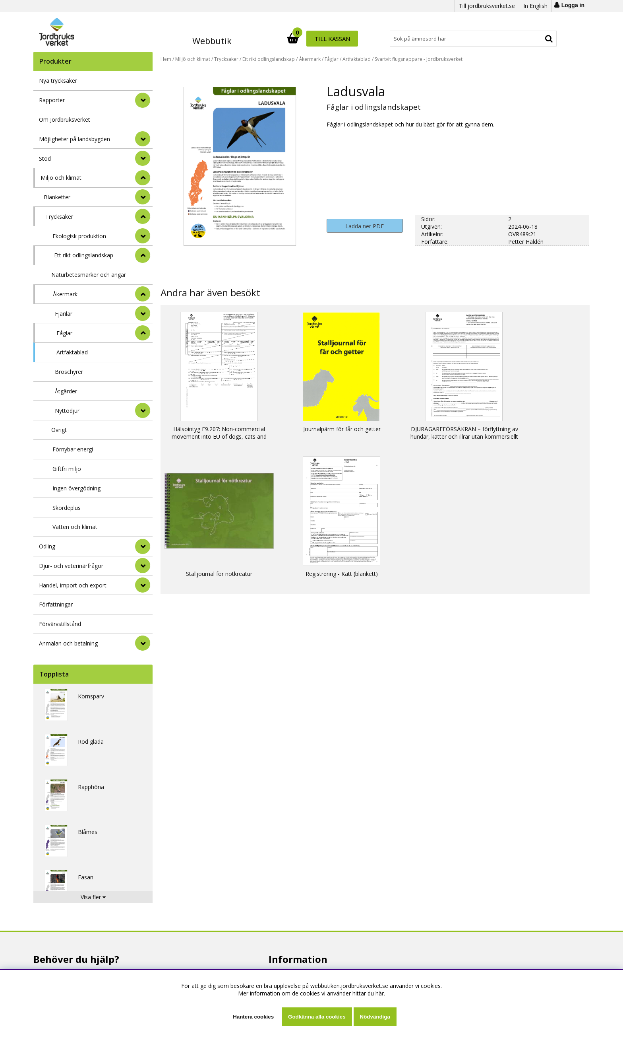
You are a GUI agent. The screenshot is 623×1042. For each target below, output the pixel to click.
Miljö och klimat (61, 177)
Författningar (56, 604)
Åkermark (65, 294)
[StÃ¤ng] (143, 178)
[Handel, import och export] (143, 585)
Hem (166, 59)
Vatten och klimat (74, 527)
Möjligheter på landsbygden (74, 139)
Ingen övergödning (76, 488)
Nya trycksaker (58, 80)
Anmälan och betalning (68, 643)
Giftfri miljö (66, 468)
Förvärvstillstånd (60, 624)
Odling (47, 546)
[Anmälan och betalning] (143, 643)
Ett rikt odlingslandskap (83, 255)
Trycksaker (59, 216)
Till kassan (531, 39)
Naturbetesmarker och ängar (88, 274)
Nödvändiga (375, 1017)
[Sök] (346, 39)
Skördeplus (66, 507)
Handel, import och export (72, 585)
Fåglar (64, 333)
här (379, 993)
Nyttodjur (67, 410)
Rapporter (52, 100)
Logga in (572, 5)
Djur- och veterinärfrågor (71, 566)
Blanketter (57, 197)
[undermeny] (143, 197)
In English (535, 6)
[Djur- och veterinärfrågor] (143, 565)
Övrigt (59, 430)
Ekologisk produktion (79, 236)
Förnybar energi (72, 449)
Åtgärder (66, 391)
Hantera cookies (253, 1017)
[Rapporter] (143, 100)
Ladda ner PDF (364, 226)
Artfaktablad (72, 352)
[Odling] (143, 546)
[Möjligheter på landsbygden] (143, 139)
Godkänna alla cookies (316, 1017)
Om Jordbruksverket (64, 119)
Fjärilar (63, 313)
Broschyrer (69, 371)
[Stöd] (143, 158)
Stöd (45, 158)
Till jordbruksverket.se (487, 6)
